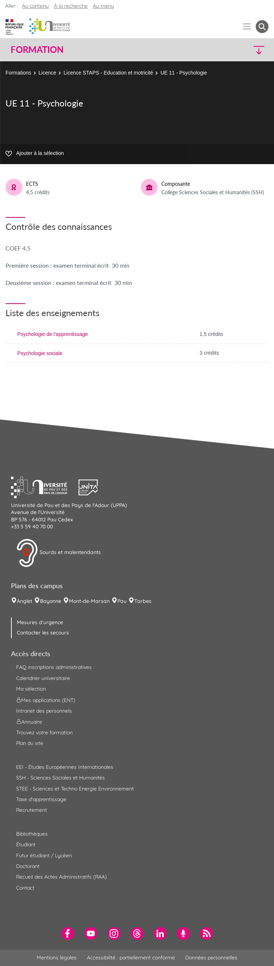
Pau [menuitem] (122, 601)
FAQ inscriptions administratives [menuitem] (54, 667)
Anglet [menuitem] (24, 601)
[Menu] (247, 27)
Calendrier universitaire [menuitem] (43, 678)
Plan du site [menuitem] (29, 743)
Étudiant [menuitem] (26, 844)
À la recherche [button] (71, 6)
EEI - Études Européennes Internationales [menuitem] (64, 767)
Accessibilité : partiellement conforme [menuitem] (131, 957)
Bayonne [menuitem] (50, 601)
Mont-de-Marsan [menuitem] (89, 601)
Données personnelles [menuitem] (211, 957)
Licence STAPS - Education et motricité (108, 73)
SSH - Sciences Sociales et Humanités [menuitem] (60, 777)
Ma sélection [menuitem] (31, 688)
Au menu (103, 6)
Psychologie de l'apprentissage (52, 334)
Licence (47, 73)
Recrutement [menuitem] (31, 810)
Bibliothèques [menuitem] (32, 834)
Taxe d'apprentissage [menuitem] (41, 799)
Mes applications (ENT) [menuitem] (45, 700)
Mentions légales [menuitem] (57, 957)
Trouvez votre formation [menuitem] (44, 732)
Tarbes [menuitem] (142, 601)
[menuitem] (67, 934)
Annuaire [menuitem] (29, 722)
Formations (18, 73)
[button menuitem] (262, 26)
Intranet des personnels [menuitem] (44, 711)
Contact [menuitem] (25, 887)
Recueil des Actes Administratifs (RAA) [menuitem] (61, 876)
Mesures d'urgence (40, 622)
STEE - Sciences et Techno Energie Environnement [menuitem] (75, 788)
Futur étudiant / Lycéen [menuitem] (44, 855)
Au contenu (35, 6)
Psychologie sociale (39, 353)
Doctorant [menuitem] (28, 866)
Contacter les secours (43, 632)
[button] (237, 49)
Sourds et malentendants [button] (58, 553)
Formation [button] (37, 49)
